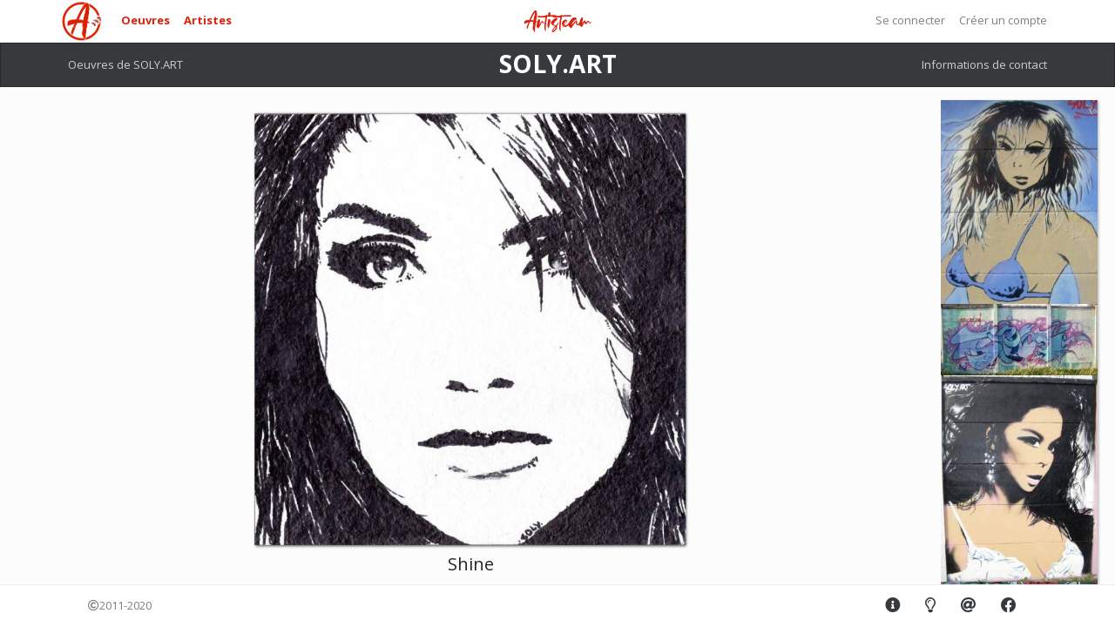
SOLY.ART (558, 63)
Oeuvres (145, 20)
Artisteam (557, 22)
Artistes (208, 20)
